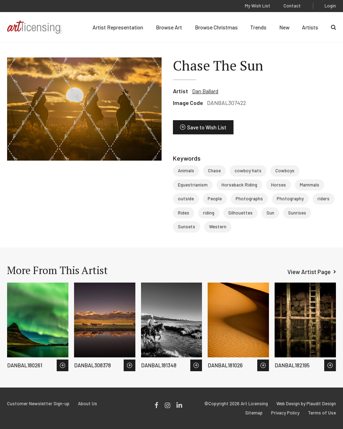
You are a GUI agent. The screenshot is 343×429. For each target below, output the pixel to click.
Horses (278, 185)
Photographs (249, 198)
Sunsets (186, 226)
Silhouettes (240, 213)
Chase (214, 170)
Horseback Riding (239, 185)
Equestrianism (193, 185)
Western (217, 226)
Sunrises (297, 213)
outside (186, 198)
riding (208, 213)
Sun (270, 213)
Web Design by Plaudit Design (306, 403)
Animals (186, 170)
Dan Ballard (205, 91)
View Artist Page (309, 271)
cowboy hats (248, 170)
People (215, 198)
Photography (290, 198)
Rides (183, 213)
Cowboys (284, 170)
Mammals (309, 185)
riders (323, 198)
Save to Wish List (206, 127)
